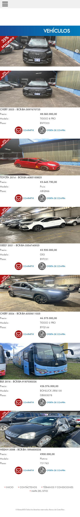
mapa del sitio (39, 490)
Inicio (10, 487)
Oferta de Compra (51, 130)
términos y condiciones (58, 487)
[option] (40, 51)
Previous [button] (3, 51)
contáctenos (28, 487)
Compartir (24, 130)
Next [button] (77, 51)
